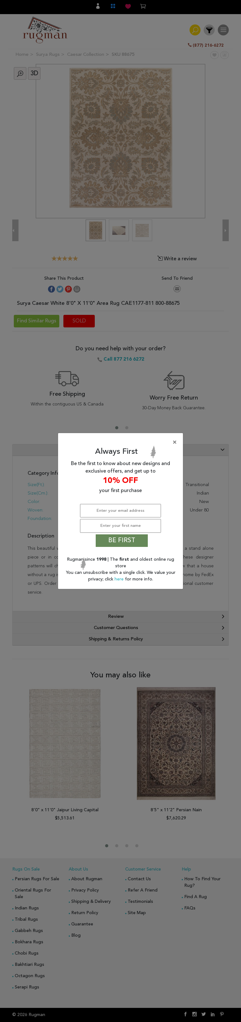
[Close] (122, 442)
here (120, 579)
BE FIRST (121, 540)
